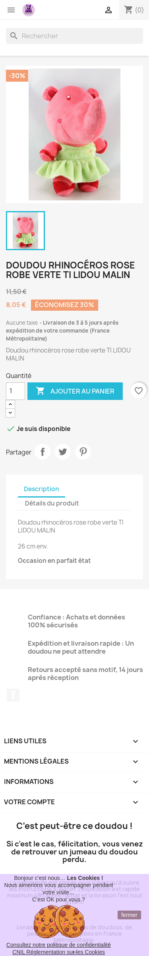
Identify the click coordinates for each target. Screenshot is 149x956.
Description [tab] (41, 489)
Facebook (13, 695)
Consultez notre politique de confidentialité (58, 945)
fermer (129, 915)
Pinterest (83, 452)
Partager (42, 452)
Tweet (63, 452)
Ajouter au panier (75, 391)
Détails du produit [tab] (52, 503)
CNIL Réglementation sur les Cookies (58, 952)
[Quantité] (15, 391)
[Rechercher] (74, 36)
